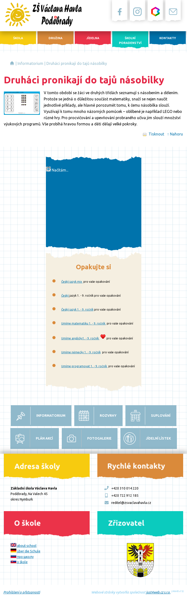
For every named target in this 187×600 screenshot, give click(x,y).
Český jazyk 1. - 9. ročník (77, 309)
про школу (22, 557)
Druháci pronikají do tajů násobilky (76, 63)
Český (65, 295)
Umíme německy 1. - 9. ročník (81, 352)
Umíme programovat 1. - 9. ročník (84, 366)
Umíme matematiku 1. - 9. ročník (83, 323)
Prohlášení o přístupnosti (21, 592)
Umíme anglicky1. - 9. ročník (80, 338)
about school (24, 546)
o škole (19, 562)
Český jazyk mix (72, 281)
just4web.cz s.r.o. (158, 592)
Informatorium (30, 63)
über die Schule (25, 551)
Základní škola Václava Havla (12, 63)
